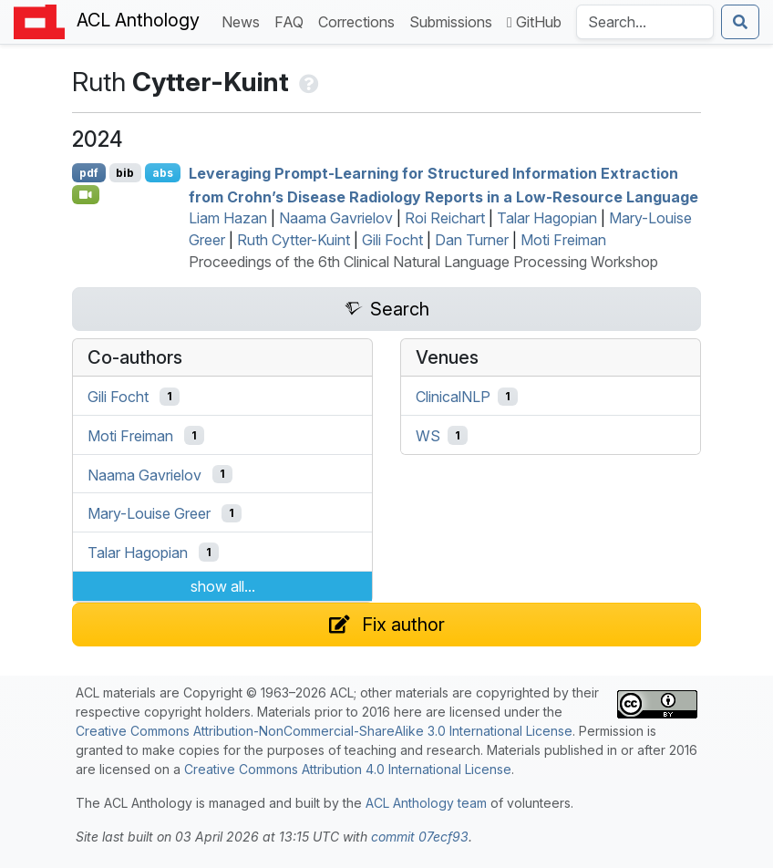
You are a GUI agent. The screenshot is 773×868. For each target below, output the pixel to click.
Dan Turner (472, 240)
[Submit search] (740, 22)
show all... (223, 586)
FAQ (292, 20)
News (244, 20)
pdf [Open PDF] (88, 173)
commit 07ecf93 (420, 836)
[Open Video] (85, 194)
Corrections (360, 20)
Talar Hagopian (547, 218)
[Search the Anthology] (645, 22)
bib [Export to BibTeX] (125, 173)
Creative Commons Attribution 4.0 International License (347, 769)
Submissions (454, 20)
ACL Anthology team (426, 803)
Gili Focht (392, 240)
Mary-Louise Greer (149, 513)
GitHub (534, 22)
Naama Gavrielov (336, 218)
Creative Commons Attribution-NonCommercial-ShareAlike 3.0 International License (324, 731)
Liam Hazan (228, 218)
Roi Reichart (445, 218)
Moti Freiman (563, 240)
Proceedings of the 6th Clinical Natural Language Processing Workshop (423, 262)
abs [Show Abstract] (162, 173)
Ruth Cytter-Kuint (293, 240)
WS (428, 436)
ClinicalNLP (453, 397)
